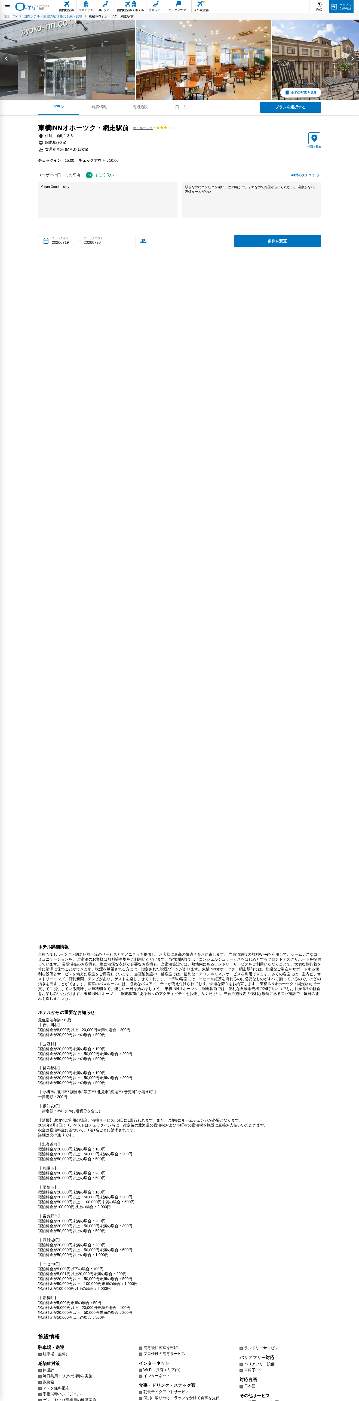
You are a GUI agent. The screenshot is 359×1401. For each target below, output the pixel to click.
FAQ (319, 9)
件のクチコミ (302, 175)
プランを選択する (290, 107)
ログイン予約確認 (345, 7)
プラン (58, 107)
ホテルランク (143, 128)
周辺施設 (140, 107)
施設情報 (99, 107)
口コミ (181, 107)
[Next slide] (352, 60)
